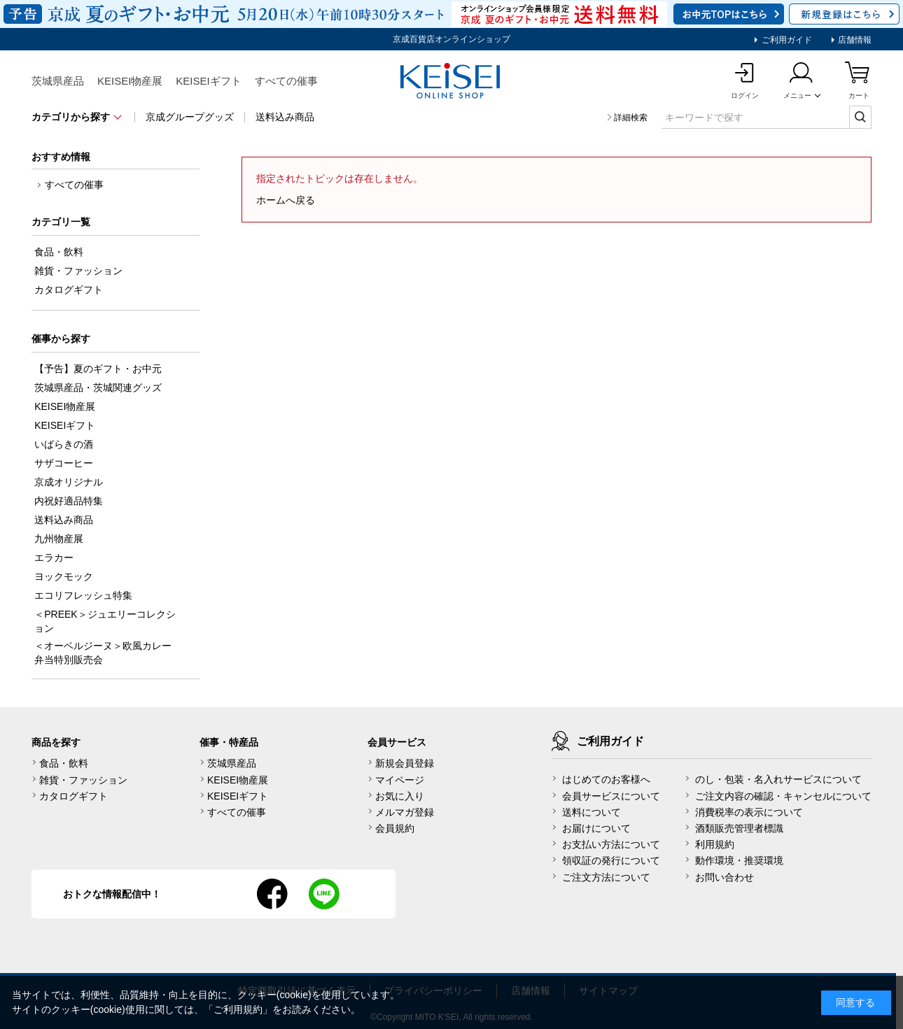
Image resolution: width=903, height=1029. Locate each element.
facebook (272, 894)
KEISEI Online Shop (451, 81)
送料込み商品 (284, 116)
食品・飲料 (63, 763)
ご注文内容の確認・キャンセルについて (783, 796)
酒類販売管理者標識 (739, 828)
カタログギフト (73, 796)
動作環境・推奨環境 (739, 860)
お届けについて (596, 828)
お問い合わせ (724, 877)
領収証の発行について (611, 860)
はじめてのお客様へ (606, 779)
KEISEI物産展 (129, 81)
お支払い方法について (611, 844)
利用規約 (714, 844)
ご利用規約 (238, 1009)
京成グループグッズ (190, 116)
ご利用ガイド (785, 40)
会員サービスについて (611, 796)
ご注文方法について (606, 877)
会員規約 (394, 828)
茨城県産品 (57, 81)
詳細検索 (631, 117)
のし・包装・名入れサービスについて (778, 779)
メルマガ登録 (404, 812)
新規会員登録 (404, 763)
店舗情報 (854, 40)
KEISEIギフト (208, 81)
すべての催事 (286, 81)
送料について (591, 812)
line (324, 894)
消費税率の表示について (749, 812)
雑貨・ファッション (83, 780)
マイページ (399, 780)
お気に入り (399, 796)
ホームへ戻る (285, 200)
